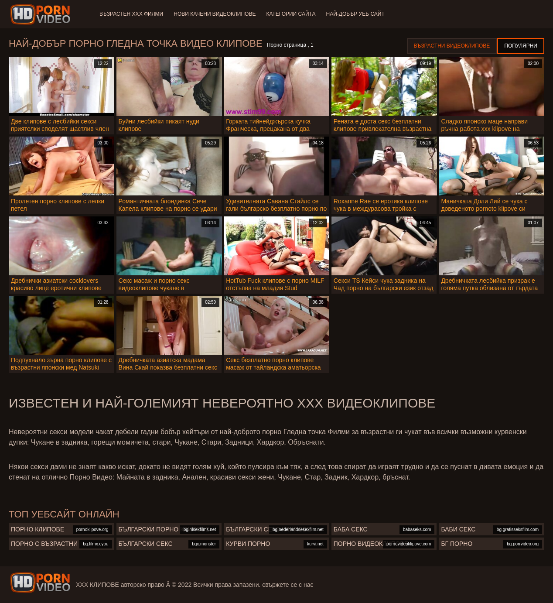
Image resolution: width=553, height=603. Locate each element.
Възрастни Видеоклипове (452, 46)
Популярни (520, 46)
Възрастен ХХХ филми (131, 14)
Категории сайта (290, 14)
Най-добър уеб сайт (355, 14)
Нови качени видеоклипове (215, 14)
